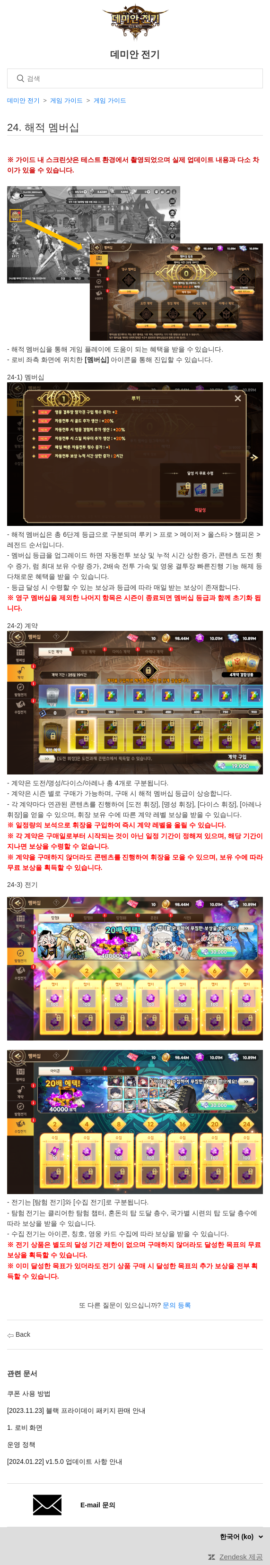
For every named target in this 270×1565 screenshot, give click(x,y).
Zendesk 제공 (241, 1557)
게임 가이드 (66, 100)
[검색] (135, 78)
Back (18, 1334)
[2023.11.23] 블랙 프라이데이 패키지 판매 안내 (76, 1410)
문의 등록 (177, 1305)
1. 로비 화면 (25, 1427)
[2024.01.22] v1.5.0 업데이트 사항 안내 (64, 1461)
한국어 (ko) (237, 1536)
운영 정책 (21, 1444)
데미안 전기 (23, 100)
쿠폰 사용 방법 (29, 1393)
